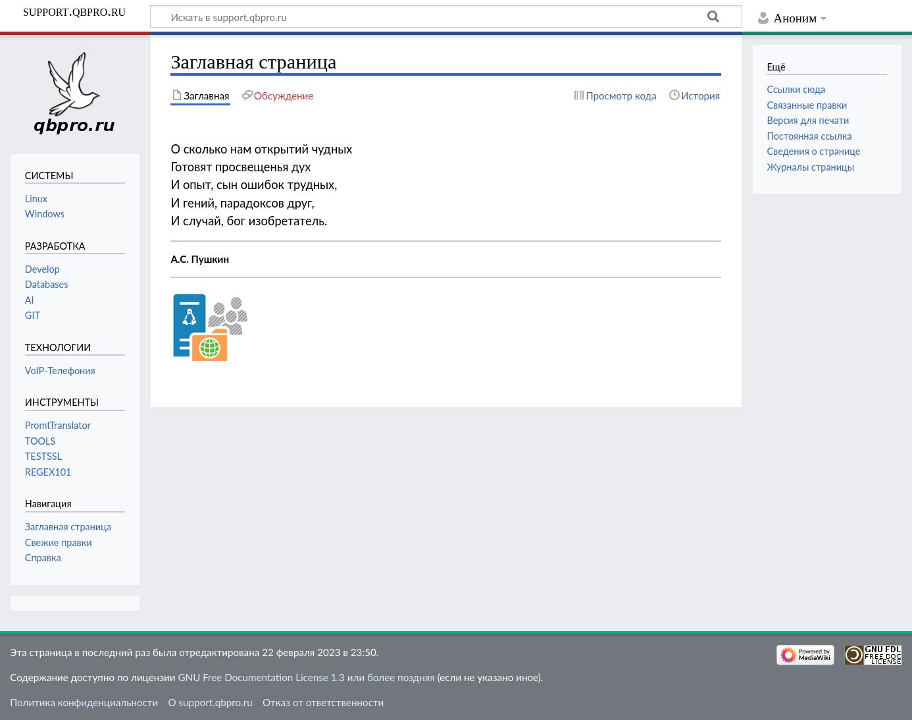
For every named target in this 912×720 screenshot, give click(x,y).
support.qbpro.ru (74, 11)
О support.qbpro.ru (210, 702)
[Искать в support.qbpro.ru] (446, 16)
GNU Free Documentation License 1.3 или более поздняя (306, 677)
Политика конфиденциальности (84, 702)
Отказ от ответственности (323, 702)
